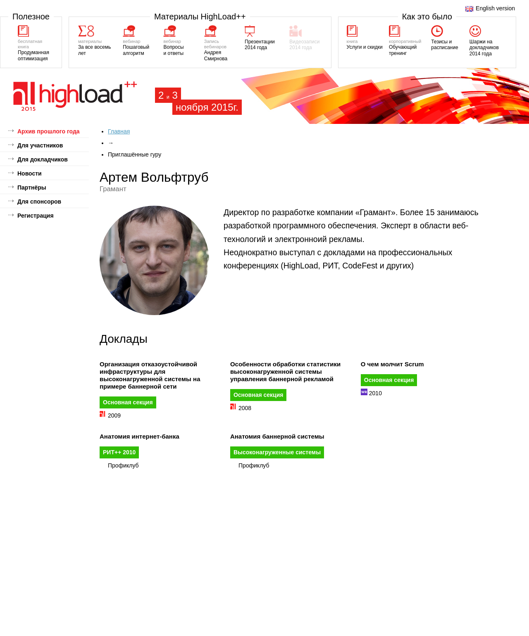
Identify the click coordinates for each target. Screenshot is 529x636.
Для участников (40, 145)
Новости (29, 173)
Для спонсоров (39, 201)
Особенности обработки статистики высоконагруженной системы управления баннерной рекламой (285, 371)
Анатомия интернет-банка (139, 436)
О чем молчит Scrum (392, 364)
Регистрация (35, 215)
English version (490, 8)
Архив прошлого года (48, 131)
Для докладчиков (42, 159)
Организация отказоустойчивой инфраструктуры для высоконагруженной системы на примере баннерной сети (150, 375)
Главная (119, 131)
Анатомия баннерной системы (277, 436)
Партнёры (31, 187)
